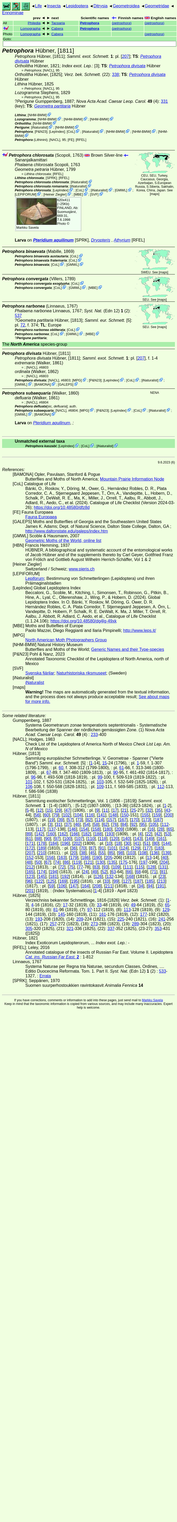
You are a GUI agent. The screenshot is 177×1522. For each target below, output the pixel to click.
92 (133, 824)
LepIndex (57, 132)
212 (30, 867)
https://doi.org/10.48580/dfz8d (62, 507)
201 (30, 890)
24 (85, 872)
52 (104, 872)
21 (124, 810)
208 (97, 886)
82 (89, 820)
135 (112, 862)
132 (110, 876)
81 (163, 872)
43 (168, 810)
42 (158, 834)
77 (80, 867)
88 (38, 838)
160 (51, 834)
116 (89, 815)
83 (96, 867)
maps (154, 194)
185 (150, 881)
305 (28, 928)
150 (125, 815)
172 (30, 848)
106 (28, 786)
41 (137, 843)
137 (52, 829)
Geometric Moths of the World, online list (63, 540)
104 (78, 815)
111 (127, 867)
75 (71, 867)
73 (79, 820)
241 (161, 919)
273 (94, 924)
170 (134, 820)
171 (30, 843)
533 (162, 971)
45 (92, 853)
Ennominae (12, 13)
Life (38, 6)
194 (53, 872)
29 (58, 810)
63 (113, 872)
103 (100, 782)
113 (127, 909)
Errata (45, 976)
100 (67, 838)
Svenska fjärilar (39, 673)
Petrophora (89, 23)
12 (39, 810)
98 (120, 853)
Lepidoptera (77, 6)
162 (62, 834)
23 (162, 876)
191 (160, 886)
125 (51, 881)
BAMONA (42, 384)
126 (98, 876)
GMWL (121, 190)
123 (30, 876)
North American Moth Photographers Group (66, 640)
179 (73, 857)
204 (164, 862)
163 (61, 857)
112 (160, 786)
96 (33, 777)
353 (158, 928)
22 (148, 834)
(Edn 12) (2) (107, 311)
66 (129, 872)
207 (125, 56)
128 (151, 867)
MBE (78, 194)
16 (151, 829)
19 (51, 820)
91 (101, 848)
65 (170, 829)
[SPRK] (51, 178)
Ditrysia (100, 6)
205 (108, 857)
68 (138, 872)
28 (160, 829)
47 (67, 810)
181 (53, 876)
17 (115, 810)
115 (139, 867)
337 (110, 928)
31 (58, 824)
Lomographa (30, 28)
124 (124, 848)
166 (74, 834)
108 (142, 853)
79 (56, 815)
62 (105, 824)
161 (161, 838)
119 (76, 862)
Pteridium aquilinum (53, 240)
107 (79, 838)
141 (101, 815)
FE (71, 140)
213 (161, 881)
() (122, 23)
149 (149, 838)
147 (73, 886)
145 (41, 876)
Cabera (57, 28)
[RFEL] (81, 140)
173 (146, 820)
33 (106, 881)
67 (48, 772)
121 (88, 862)
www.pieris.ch (82, 569)
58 (96, 824)
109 (100, 786)
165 (30, 872)
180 (107, 829)
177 (147, 848)
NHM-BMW (37, 115)
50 (38, 862)
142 (39, 834)
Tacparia (58, 23)
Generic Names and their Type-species (127, 649)
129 (136, 848)
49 (94, 872)
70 (83, 848)
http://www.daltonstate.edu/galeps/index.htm (66, 531)
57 (70, 820)
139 (166, 853)
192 (65, 876)
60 (61, 767)
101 (28, 782)
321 (70, 928)
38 (83, 853)
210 (41, 853)
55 (101, 853)
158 (95, 829)
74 (57, 862)
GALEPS (65, 384)
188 (98, 834)
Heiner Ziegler (54, 194)
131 (163, 867)
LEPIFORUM (26, 194)
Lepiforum (34, 578)
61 (121, 767)
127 (126, 881)
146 (72, 829)
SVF (94, 194)
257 (53, 924)
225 (121, 919)
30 (127, 843)
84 (124, 824)
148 (113, 815)
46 (77, 824)
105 (153, 824)
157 (111, 820)
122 (39, 881)
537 (18, 315)
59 (51, 886)
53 (167, 834)
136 (154, 853)
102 (66, 815)
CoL (71, 132)
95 (143, 824)
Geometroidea (126, 6)
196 (65, 843)
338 (115, 74)
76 (114, 824)
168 (130, 876)
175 (123, 862)
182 (86, 834)
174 (41, 872)
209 (119, 829)
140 (126, 838)
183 (159, 848)
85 (111, 853)
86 (66, 862)
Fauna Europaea (41, 517)
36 (73, 848)
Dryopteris (100, 240)
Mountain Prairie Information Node (132, 479)
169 (62, 881)
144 (166, 843)
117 (40, 829)
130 (100, 862)
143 (138, 838)
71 (154, 872)
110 (91, 838)
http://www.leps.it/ (139, 630)
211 (108, 886)
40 (164, 857)
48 (28, 862)
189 (41, 848)
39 (60, 820)
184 (53, 843)
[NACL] (48, 70)
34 (140, 886)
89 (28, 834)
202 (76, 843)
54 (86, 824)
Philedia (34, 23)
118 (102, 838)
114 (99, 820)
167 (123, 820)
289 (135, 924)
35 (158, 810)
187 (158, 820)
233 (94, 734)
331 (164, 101)
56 (37, 815)
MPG (77, 380)
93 (105, 867)
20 (73, 853)
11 (105, 810)
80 (156, 843)
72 (22, 325)
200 (168, 815)
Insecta (54, 6)
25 (133, 810)
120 (114, 838)
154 (84, 829)
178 (41, 843)
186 (85, 857)
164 (85, 886)
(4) (117, 101)
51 (146, 843)
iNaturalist (39, 127)
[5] (108, 320)
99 (100, 777)
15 (104, 763)
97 (57, 838)
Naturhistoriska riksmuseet (81, 673)
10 (109, 843)
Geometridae (157, 6)
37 (67, 824)
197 (144, 862)
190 (97, 857)
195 (74, 881)
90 (115, 772)
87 (92, 848)
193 (109, 834)
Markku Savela (152, 1000)
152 (30, 857)
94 (150, 886)
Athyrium (122, 240)
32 (149, 810)
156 (50, 857)
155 (145, 815)
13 (149, 857)
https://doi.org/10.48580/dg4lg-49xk (83, 621)
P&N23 (41, 132)
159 (157, 815)
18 (118, 843)
